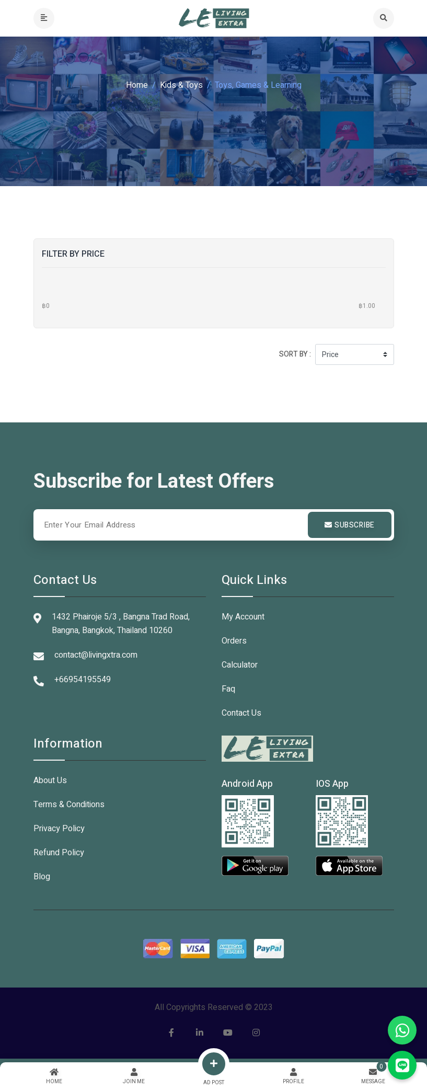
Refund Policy (58, 852)
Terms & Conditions (69, 804)
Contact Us (241, 713)
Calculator (240, 665)
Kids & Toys (181, 85)
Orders (234, 641)
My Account (243, 617)
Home (137, 85)
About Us (50, 780)
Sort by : (295, 354)
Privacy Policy (59, 828)
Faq (228, 689)
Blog (41, 876)
